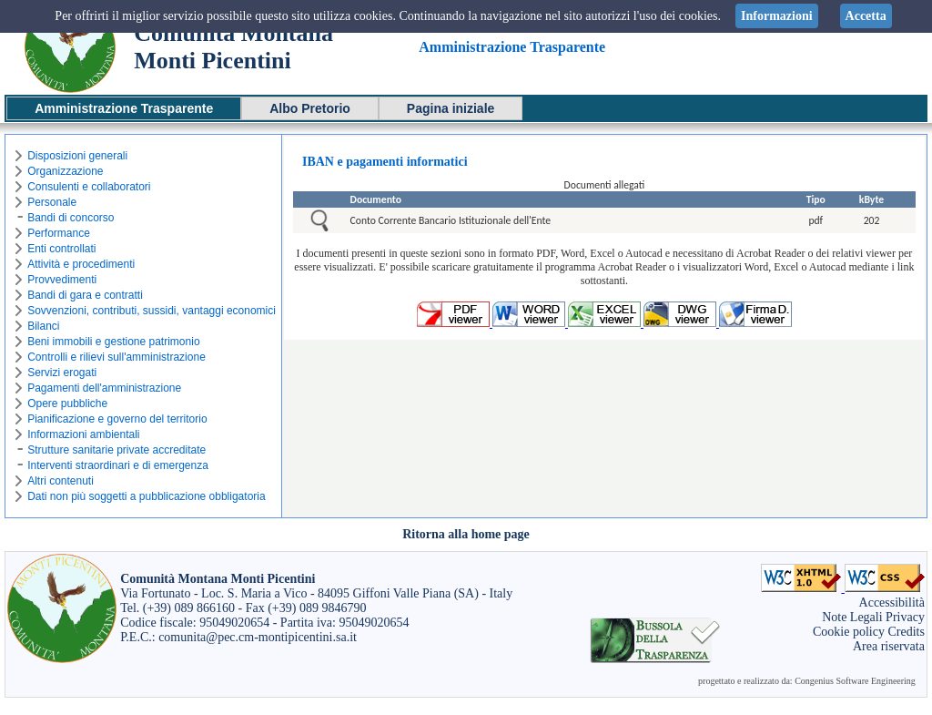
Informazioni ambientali (83, 434)
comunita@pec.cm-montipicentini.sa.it (257, 637)
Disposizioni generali (77, 155)
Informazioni (777, 16)
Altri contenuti (60, 481)
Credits (905, 631)
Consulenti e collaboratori (88, 186)
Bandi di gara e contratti (85, 295)
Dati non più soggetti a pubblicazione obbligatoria (146, 496)
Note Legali (852, 617)
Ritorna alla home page (466, 534)
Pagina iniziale (450, 108)
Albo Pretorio (309, 108)
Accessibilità (892, 602)
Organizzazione (65, 171)
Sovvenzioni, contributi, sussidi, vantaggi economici (151, 310)
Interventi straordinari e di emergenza (117, 465)
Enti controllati (61, 248)
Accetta (866, 16)
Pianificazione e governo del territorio (117, 419)
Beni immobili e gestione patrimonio (113, 341)
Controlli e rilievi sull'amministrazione (116, 357)
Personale (51, 202)
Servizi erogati (61, 372)
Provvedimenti (61, 279)
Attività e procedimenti (81, 264)
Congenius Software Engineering (855, 681)
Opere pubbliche (67, 403)
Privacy (905, 617)
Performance (58, 233)
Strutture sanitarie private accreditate (116, 450)
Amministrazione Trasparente (124, 108)
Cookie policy (849, 631)
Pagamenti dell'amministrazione (104, 388)
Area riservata (889, 646)
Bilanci (43, 326)
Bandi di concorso (70, 217)
